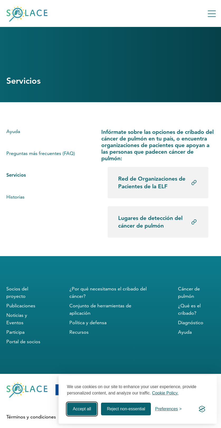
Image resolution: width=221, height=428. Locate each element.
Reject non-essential (126, 409)
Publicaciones (20, 306)
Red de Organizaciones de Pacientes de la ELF (151, 182)
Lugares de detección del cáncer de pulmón (150, 222)
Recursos (79, 332)
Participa (15, 332)
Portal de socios (23, 341)
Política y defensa (88, 322)
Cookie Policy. (165, 393)
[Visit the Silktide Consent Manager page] (202, 409)
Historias (15, 197)
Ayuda (13, 131)
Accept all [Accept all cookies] (82, 409)
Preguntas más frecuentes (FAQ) (40, 153)
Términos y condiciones (31, 417)
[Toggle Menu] (212, 14)
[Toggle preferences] (168, 409)
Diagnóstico (190, 322)
